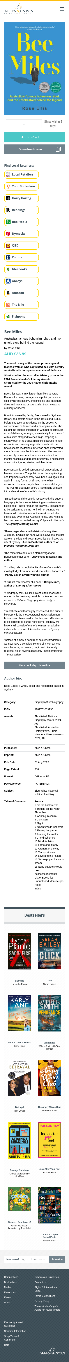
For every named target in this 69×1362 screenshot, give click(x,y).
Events (8, 1297)
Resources (10, 1292)
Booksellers (10, 1282)
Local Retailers (22, 174)
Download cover (30, 149)
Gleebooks (19, 269)
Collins (17, 257)
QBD (15, 245)
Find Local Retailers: (19, 165)
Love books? (12, 1259)
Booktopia (19, 222)
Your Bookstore (23, 186)
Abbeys (17, 281)
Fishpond (19, 316)
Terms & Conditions (45, 1295)
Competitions (11, 1277)
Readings (18, 210)
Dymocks (18, 234)
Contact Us (40, 1282)
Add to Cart (30, 137)
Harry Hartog (21, 198)
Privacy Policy (42, 1301)
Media (7, 1287)
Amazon (18, 293)
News (7, 1302)
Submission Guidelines (47, 1277)
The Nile (18, 305)
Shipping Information (15, 1331)
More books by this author (34, 665)
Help (6, 1345)
